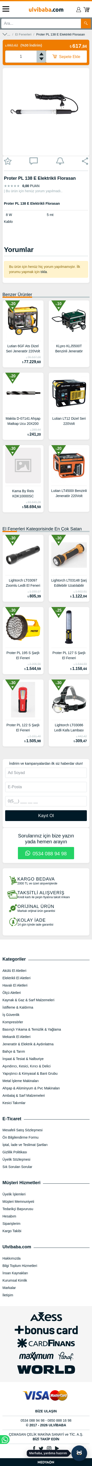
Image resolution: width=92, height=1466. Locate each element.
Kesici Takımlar (14, 1103)
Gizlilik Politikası (14, 1152)
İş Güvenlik (10, 1015)
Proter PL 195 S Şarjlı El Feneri (22, 655)
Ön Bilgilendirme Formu (20, 1137)
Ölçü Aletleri (11, 993)
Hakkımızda (11, 1258)
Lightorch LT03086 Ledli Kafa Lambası (69, 727)
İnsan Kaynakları (15, 1273)
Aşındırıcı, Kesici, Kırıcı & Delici (26, 1066)
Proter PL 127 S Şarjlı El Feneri (69, 655)
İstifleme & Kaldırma (17, 1007)
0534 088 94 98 (46, 853)
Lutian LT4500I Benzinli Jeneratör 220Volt (69, 493)
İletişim (7, 1295)
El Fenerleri (23, 34)
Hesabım (9, 1216)
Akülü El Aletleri (14, 971)
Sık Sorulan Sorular (17, 1167)
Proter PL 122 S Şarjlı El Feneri (22, 727)
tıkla (43, 272)
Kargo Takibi (11, 1231)
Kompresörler (12, 1022)
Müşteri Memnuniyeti (18, 1202)
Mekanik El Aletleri (16, 1037)
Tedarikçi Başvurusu (17, 1209)
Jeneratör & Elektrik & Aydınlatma (27, 1044)
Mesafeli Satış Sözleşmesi (22, 1130)
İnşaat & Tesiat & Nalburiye (23, 1059)
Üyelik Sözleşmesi (16, 1159)
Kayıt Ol (46, 815)
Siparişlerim (11, 1224)
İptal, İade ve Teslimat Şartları (25, 1145)
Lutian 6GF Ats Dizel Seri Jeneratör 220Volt (23, 348)
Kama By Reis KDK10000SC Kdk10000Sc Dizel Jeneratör (23, 494)
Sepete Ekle (66, 56)
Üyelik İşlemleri (14, 1194)
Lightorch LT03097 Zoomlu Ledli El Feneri (23, 582)
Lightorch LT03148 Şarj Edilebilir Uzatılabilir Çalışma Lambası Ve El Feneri (69, 583)
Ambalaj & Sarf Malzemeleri (23, 1095)
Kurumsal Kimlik (14, 1280)
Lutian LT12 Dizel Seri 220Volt (69, 421)
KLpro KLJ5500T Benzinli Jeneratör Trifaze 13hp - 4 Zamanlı (69, 349)
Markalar (9, 1288)
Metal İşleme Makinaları (20, 1081)
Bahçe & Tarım (13, 1051)
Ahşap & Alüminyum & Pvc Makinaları (31, 1088)
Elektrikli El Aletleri (16, 978)
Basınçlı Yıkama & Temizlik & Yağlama (31, 1029)
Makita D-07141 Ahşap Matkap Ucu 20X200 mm (23, 422)
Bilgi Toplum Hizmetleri (19, 1266)
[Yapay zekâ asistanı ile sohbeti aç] (79, 1453)
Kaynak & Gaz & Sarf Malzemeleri (28, 1000)
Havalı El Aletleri (14, 985)
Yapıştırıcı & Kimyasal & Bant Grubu (30, 1073)
